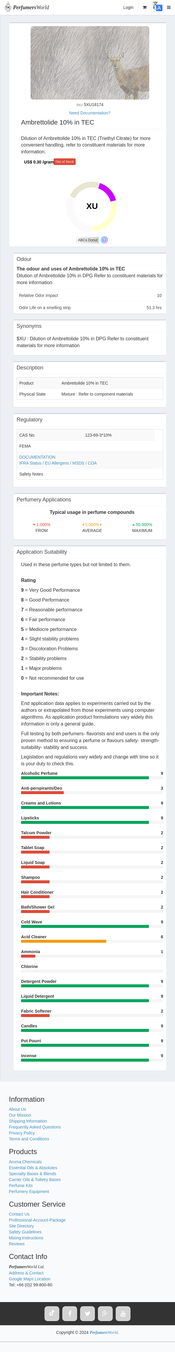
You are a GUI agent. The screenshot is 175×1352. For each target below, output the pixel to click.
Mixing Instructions (26, 1237)
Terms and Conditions (29, 1139)
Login (128, 7)
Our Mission (20, 1115)
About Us (17, 1109)
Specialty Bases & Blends (32, 1173)
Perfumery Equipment (29, 1191)
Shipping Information (28, 1121)
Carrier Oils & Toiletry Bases (35, 1179)
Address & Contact (26, 1273)
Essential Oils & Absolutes (33, 1167)
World (31, 7)
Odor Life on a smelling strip (90, 308)
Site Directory (21, 1226)
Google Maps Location (29, 1279)
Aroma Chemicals (25, 1161)
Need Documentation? (89, 113)
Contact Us (19, 1214)
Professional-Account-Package (37, 1220)
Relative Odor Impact (90, 295)
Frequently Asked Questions (35, 1127)
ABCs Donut (88, 240)
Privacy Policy (22, 1133)
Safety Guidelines (25, 1232)
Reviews (17, 1243)
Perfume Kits (21, 1185)
